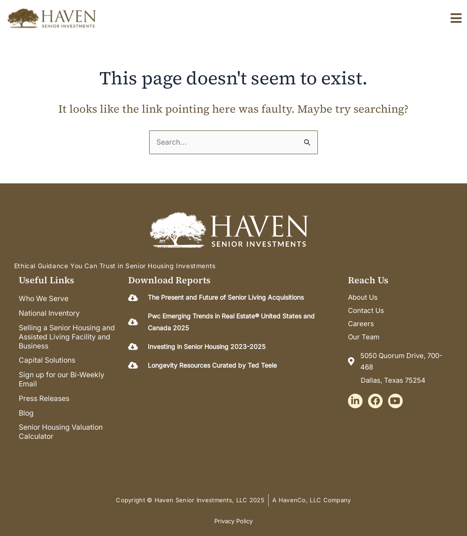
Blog (26, 408)
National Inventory (50, 312)
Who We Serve (44, 298)
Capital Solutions (48, 358)
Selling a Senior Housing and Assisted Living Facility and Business (68, 335)
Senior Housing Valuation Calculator (62, 426)
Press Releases (44, 394)
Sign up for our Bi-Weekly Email (63, 376)
